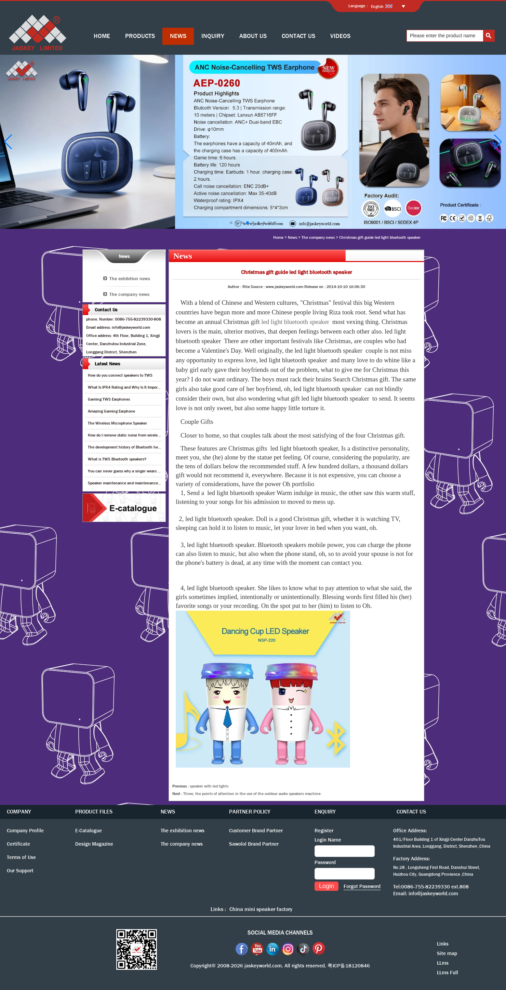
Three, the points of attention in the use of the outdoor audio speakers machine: (252, 793)
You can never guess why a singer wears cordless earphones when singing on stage (159, 471)
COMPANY (19, 811)
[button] (231, 222)
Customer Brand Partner (256, 830)
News (292, 237)
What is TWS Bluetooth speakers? (117, 459)
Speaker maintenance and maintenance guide (128, 483)
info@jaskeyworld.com (433, 893)
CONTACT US (298, 36)
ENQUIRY (325, 811)
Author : (235, 286)
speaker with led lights (209, 786)
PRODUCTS (140, 36)
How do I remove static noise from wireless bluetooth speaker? (141, 435)
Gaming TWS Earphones (109, 399)
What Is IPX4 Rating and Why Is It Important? (127, 387)
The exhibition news (129, 278)
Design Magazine (94, 844)
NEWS (178, 36)
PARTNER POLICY (249, 811)
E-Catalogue (88, 830)
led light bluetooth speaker (295, 321)
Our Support (20, 870)
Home (278, 237)
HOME (102, 36)
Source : (258, 286)
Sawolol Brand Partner (254, 844)
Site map (447, 953)
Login (326, 886)
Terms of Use (21, 857)
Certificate (18, 844)
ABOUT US (253, 36)
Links (443, 943)
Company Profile (25, 830)
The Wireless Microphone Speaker (117, 423)
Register (324, 830)
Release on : (315, 286)
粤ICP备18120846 (349, 965)
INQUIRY (212, 36)
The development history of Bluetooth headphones (131, 447)
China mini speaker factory (260, 909)
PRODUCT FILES (93, 811)
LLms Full (447, 972)
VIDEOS (340, 36)
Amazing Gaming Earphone (111, 411)
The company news (318, 237)
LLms (443, 963)
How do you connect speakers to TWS (120, 375)
